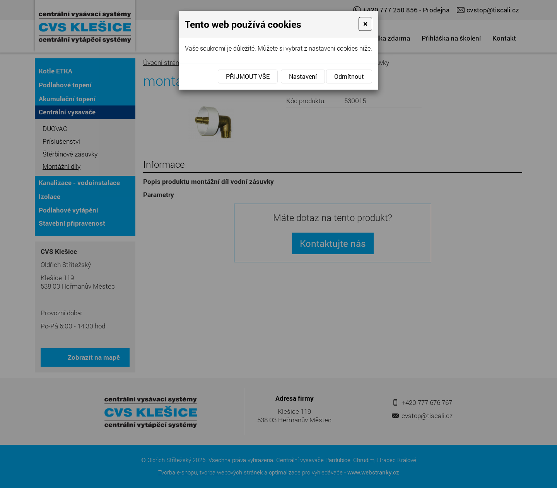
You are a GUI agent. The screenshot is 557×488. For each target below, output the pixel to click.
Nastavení (303, 76)
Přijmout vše (248, 76)
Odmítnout (349, 76)
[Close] (365, 24)
